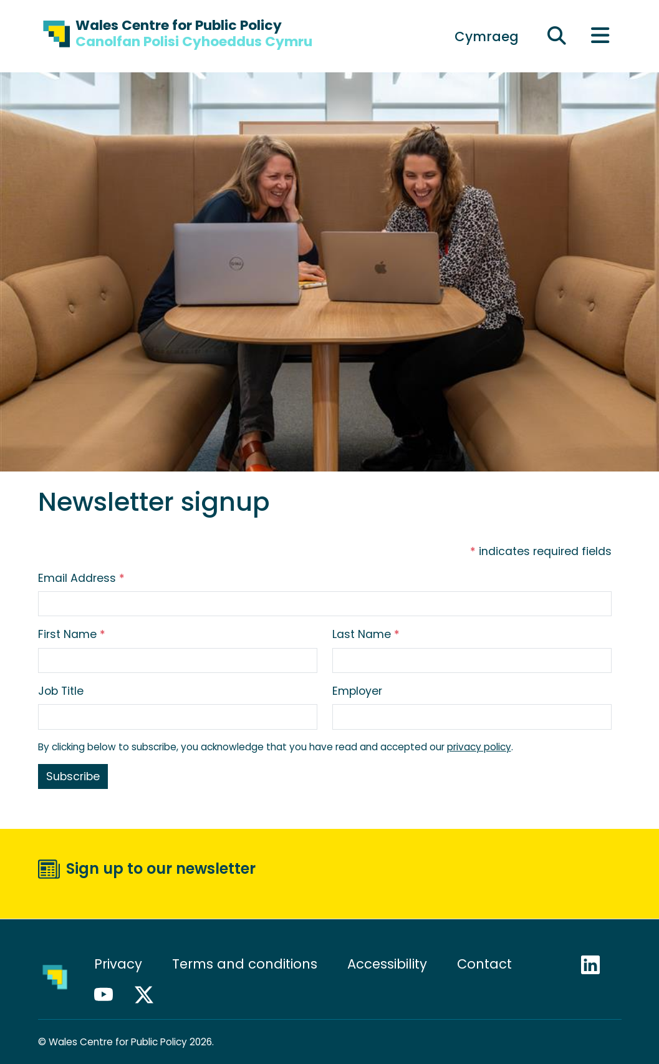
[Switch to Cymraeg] (486, 36)
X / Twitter (150, 994)
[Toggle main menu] (600, 36)
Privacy (118, 964)
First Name (71, 634)
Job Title (61, 691)
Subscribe (73, 776)
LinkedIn (596, 964)
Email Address (81, 578)
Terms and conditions (244, 964)
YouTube (109, 994)
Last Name (366, 634)
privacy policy (479, 746)
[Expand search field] (557, 36)
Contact (484, 964)
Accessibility (387, 964)
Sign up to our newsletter (161, 868)
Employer (357, 691)
